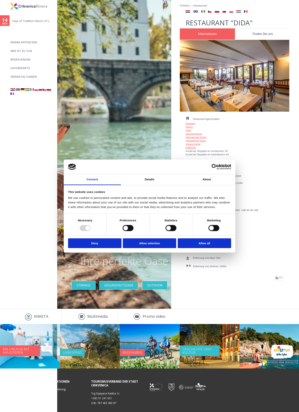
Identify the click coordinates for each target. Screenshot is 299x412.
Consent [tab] (92, 179)
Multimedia (97, 316)
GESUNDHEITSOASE (118, 285)
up (277, 277)
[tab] (207, 34)
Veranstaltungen (23, 76)
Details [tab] (149, 179)
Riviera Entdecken (23, 42)
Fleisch (189, 127)
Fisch (188, 130)
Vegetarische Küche (196, 140)
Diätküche (191, 147)
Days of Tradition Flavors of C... (31, 21)
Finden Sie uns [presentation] (262, 33)
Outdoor (154, 285)
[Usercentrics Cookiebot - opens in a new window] (214, 167)
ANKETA (41, 316)
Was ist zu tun (21, 51)
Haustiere (190, 123)
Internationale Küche (196, 137)
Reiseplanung (20, 59)
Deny (94, 243)
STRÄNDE (83, 285)
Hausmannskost (194, 134)
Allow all (204, 243)
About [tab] (207, 179)
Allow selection (149, 243)
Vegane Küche (193, 144)
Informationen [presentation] (207, 33)
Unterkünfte (20, 68)
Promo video (154, 316)
